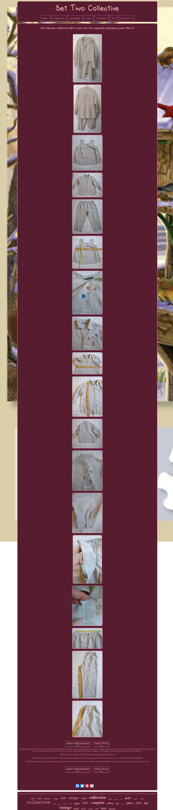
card (32, 798)
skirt (84, 798)
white (110, 799)
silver (110, 803)
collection (97, 797)
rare (85, 802)
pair (59, 804)
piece (129, 803)
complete (98, 803)
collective (38, 802)
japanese (47, 798)
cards (121, 799)
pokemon (112, 809)
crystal (65, 804)
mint (70, 804)
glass (77, 803)
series (142, 799)
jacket (56, 799)
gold (127, 798)
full (146, 803)
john (139, 803)
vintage (65, 807)
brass (76, 808)
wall (39, 798)
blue (117, 804)
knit (123, 804)
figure (115, 799)
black (103, 808)
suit (54, 803)
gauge (90, 809)
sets (63, 798)
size (96, 808)
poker (83, 808)
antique (74, 798)
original (135, 799)
